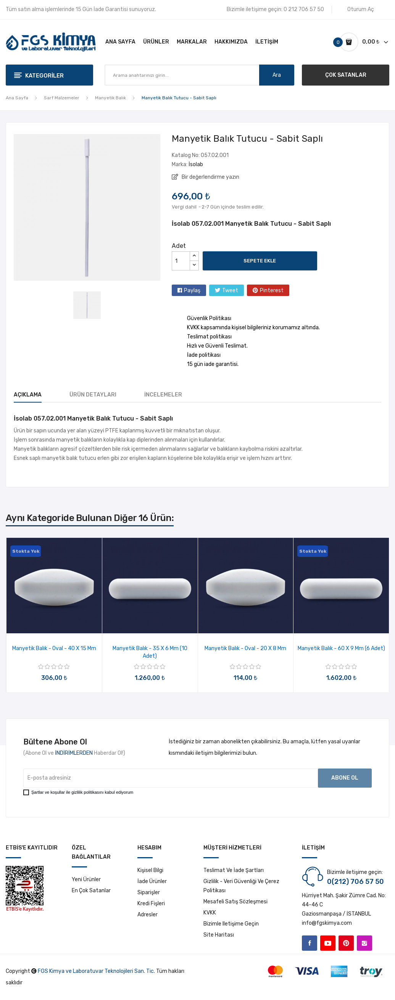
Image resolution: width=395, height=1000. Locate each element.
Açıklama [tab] (28, 395)
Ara (276, 75)
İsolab (196, 164)
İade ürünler (152, 881)
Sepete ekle (259, 261)
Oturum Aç (360, 9)
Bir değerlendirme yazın (210, 177)
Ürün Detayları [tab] (92, 395)
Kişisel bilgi (150, 870)
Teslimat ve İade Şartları (233, 870)
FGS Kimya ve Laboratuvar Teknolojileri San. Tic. (96, 971)
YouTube (327, 943)
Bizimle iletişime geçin (231, 924)
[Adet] (181, 260)
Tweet (230, 290)
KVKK (209, 912)
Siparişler (148, 892)
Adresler (147, 914)
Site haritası (218, 935)
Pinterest (272, 290)
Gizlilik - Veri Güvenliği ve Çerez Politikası (241, 886)
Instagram (364, 943)
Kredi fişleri (151, 903)
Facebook (309, 943)
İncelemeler (163, 395)
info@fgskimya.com (327, 923)
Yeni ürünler (86, 879)
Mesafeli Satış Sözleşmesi (235, 901)
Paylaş (192, 290)
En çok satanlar (91, 890)
